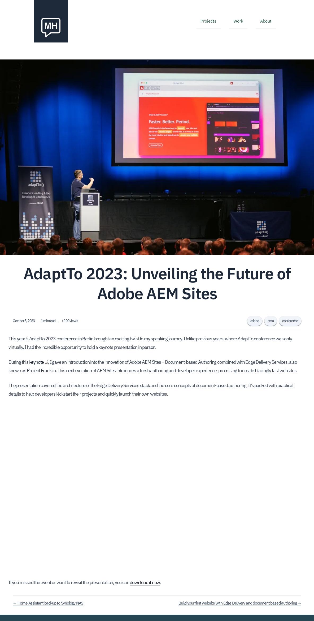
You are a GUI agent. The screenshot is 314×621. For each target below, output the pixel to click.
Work (238, 21)
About (266, 21)
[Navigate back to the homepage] (51, 21)
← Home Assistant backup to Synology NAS (48, 603)
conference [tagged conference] (290, 320)
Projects (208, 21)
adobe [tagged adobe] (254, 320)
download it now (145, 582)
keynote (36, 362)
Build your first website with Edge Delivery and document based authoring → (239, 603)
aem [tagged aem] (271, 320)
